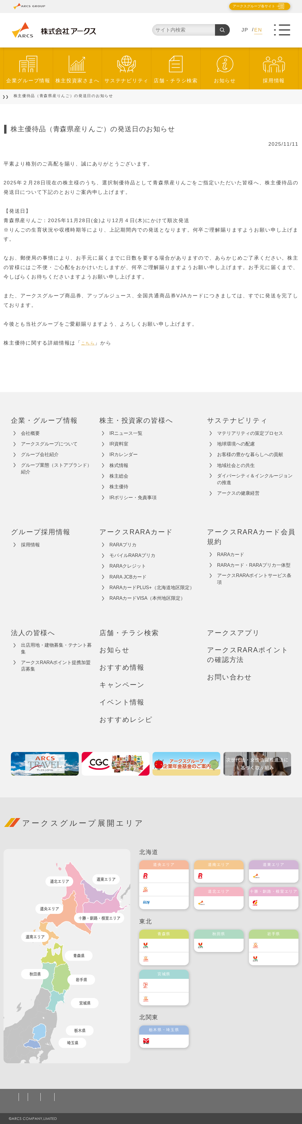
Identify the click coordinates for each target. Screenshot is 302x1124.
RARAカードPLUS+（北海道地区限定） (151, 587)
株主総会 (118, 476)
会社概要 (30, 433)
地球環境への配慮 (236, 443)
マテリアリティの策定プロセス (250, 433)
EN (258, 30)
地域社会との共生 (236, 465)
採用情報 (274, 80)
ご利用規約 (71, 1097)
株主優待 (118, 486)
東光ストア (168, 889)
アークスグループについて (49, 443)
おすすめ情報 (122, 667)
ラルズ (163, 876)
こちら (89, 343)
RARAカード (230, 554)
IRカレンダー (123, 454)
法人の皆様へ (33, 633)
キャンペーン (122, 685)
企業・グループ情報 (44, 420)
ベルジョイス (170, 958)
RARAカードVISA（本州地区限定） (147, 598)
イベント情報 (122, 702)
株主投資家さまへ (77, 80)
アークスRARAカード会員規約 (251, 536)
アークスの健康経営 (238, 493)
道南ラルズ (223, 876)
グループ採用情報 (40, 532)
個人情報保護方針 (32, 1097)
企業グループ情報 (28, 80)
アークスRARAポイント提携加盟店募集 (56, 666)
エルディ (165, 902)
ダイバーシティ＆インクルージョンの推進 (255, 479)
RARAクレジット (127, 565)
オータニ (165, 1041)
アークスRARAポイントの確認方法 (248, 654)
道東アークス (280, 876)
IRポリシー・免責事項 (133, 497)
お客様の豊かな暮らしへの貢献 (250, 454)
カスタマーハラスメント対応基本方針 (203, 1097)
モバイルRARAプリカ (132, 555)
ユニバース (168, 945)
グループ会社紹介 (40, 454)
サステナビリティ (126, 80)
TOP (12, 96)
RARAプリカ (123, 544)
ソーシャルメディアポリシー (123, 1097)
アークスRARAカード (136, 532)
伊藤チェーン (170, 985)
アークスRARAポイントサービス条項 (254, 579)
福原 (271, 902)
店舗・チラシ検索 (176, 80)
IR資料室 (118, 443)
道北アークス (225, 902)
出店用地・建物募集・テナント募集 (56, 648)
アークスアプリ (233, 633)
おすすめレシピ (126, 719)
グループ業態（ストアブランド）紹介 (56, 468)
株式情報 (118, 465)
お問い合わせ (229, 677)
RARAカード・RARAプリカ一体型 (253, 565)
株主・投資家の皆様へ (136, 420)
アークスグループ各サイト (249, 6)
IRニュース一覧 (125, 433)
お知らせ (225, 80)
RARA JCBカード (128, 576)
